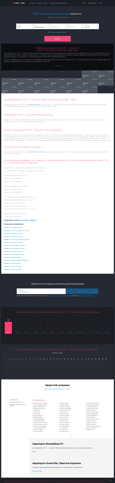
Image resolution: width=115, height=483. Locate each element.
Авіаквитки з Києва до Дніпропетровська (16, 260)
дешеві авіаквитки (34, 104)
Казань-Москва (65, 424)
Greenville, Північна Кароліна (36, 152)
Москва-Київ (37, 414)
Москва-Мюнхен (38, 431)
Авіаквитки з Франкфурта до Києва (14, 245)
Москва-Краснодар (39, 419)
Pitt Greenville (37, 471)
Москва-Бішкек (92, 424)
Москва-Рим (64, 421)
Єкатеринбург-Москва (40, 428)
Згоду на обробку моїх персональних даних (59, 295)
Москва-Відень (65, 414)
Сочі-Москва (37, 410)
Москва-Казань (65, 419)
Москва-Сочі (37, 412)
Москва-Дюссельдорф (94, 426)
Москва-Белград (92, 428)
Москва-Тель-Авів (65, 410)
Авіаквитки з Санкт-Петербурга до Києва (16, 230)
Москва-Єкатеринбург (40, 426)
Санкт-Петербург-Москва (40, 405)
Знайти (57, 39)
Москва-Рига (64, 412)
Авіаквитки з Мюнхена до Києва (13, 242)
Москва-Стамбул (38, 429)
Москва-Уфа (64, 417)
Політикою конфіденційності (86, 295)
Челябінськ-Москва (93, 419)
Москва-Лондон (65, 415)
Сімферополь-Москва (39, 408)
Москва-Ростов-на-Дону (40, 422)
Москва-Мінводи (38, 415)
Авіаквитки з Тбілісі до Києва (12, 257)
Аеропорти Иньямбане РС (17, 402)
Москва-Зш (91, 429)
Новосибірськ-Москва (93, 405)
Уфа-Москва (64, 429)
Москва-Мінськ (65, 428)
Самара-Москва (65, 426)
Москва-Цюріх (91, 421)
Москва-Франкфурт (66, 408)
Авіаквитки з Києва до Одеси (12, 266)
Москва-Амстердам (93, 412)
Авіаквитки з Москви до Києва (13, 227)
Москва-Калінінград (93, 408)
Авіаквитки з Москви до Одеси (13, 233)
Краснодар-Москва (39, 421)
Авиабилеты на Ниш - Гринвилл (25, 220)
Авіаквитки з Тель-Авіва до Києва (14, 254)
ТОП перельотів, (14, 399)
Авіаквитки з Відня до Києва (12, 263)
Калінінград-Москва (93, 414)
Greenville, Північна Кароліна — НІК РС (57, 389)
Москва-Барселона (93, 407)
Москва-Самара (65, 422)
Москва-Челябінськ (93, 415)
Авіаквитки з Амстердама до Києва (14, 248)
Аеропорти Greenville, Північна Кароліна (18, 405)
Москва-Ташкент (92, 422)
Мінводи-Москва (38, 417)
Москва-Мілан (91, 417)
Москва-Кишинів (65, 407)
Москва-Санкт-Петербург (40, 403)
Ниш (34, 452)
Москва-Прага (91, 410)
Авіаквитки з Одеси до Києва (12, 269)
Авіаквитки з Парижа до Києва (13, 236)
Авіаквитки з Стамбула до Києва (13, 251)
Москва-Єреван (65, 405)
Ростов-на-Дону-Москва (40, 424)
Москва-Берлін (65, 431)
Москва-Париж (65, 403)
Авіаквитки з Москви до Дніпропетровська (16, 239)
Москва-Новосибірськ (93, 403)
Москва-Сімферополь (39, 407)
